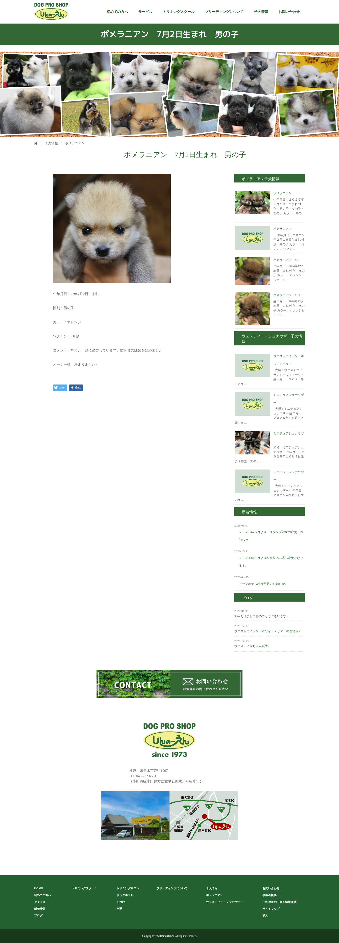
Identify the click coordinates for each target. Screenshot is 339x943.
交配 (119, 909)
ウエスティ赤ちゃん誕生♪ (252, 646)
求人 (265, 915)
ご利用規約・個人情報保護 (279, 902)
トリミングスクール (178, 12)
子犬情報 (261, 12)
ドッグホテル (125, 895)
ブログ (38, 915)
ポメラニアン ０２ (287, 260)
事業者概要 (269, 895)
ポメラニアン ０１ (287, 295)
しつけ (121, 902)
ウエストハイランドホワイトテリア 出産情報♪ (267, 631)
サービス (145, 12)
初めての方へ (117, 12)
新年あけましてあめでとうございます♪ (261, 616)
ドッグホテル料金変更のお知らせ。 (263, 584)
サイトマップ (270, 909)
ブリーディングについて (224, 12)
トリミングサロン (128, 888)
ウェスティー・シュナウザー (224, 902)
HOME (38, 888)
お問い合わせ (289, 12)
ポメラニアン (282, 193)
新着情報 (39, 909)
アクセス (39, 902)
